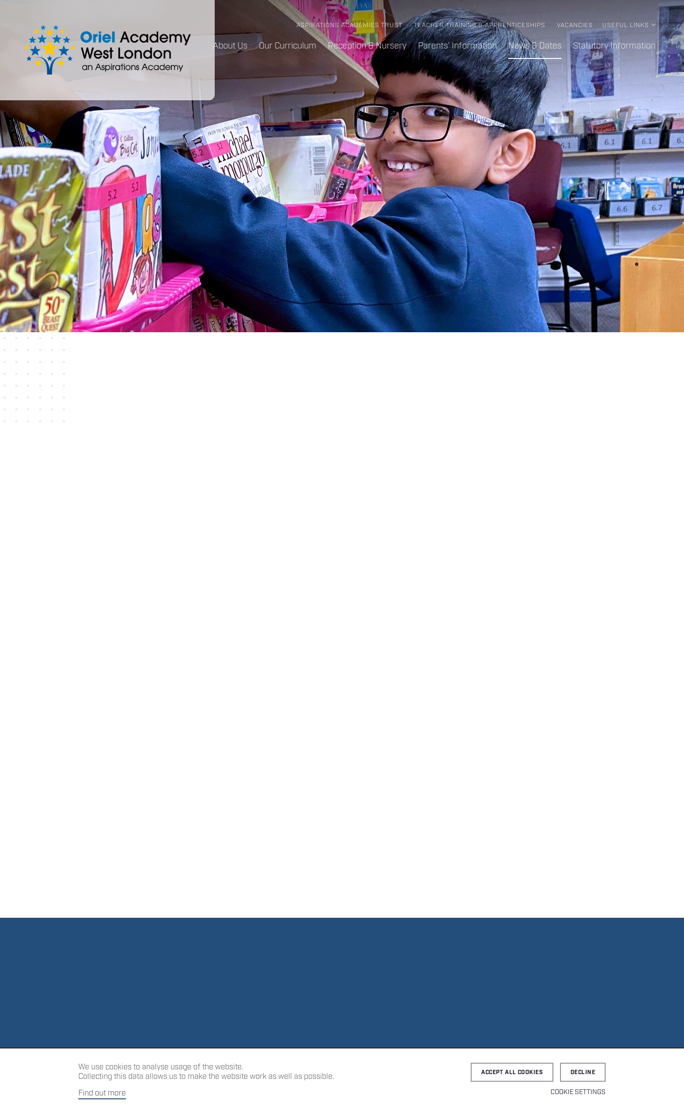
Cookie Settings (578, 1092)
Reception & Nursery (367, 46)
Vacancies (575, 25)
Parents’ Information (457, 46)
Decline (582, 1072)
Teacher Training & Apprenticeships (479, 25)
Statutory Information (614, 46)
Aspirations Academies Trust (349, 25)
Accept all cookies (512, 1072)
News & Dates (534, 46)
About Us (230, 46)
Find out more (102, 1093)
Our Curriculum (287, 46)
